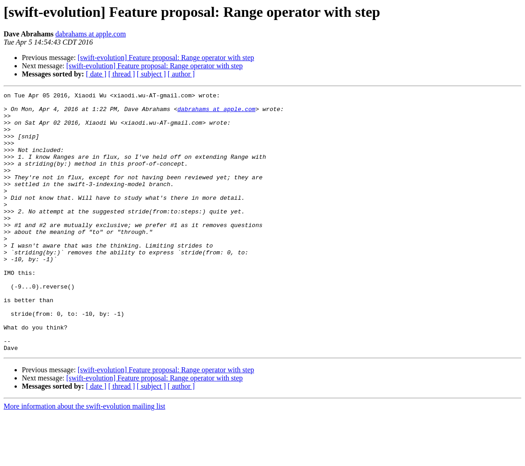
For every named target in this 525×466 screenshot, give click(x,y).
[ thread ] (121, 74)
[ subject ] (151, 74)
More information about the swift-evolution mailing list (84, 458)
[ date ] (96, 74)
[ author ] (181, 74)
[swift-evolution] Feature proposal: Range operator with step (166, 57)
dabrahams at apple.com (90, 34)
